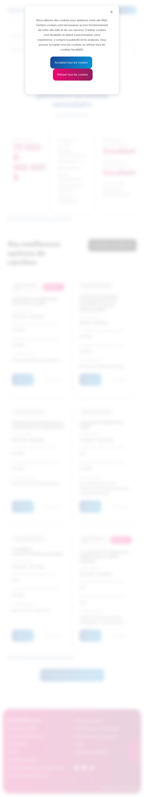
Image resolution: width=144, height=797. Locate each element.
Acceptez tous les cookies (71, 62)
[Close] (111, 11)
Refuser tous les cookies (72, 74)
